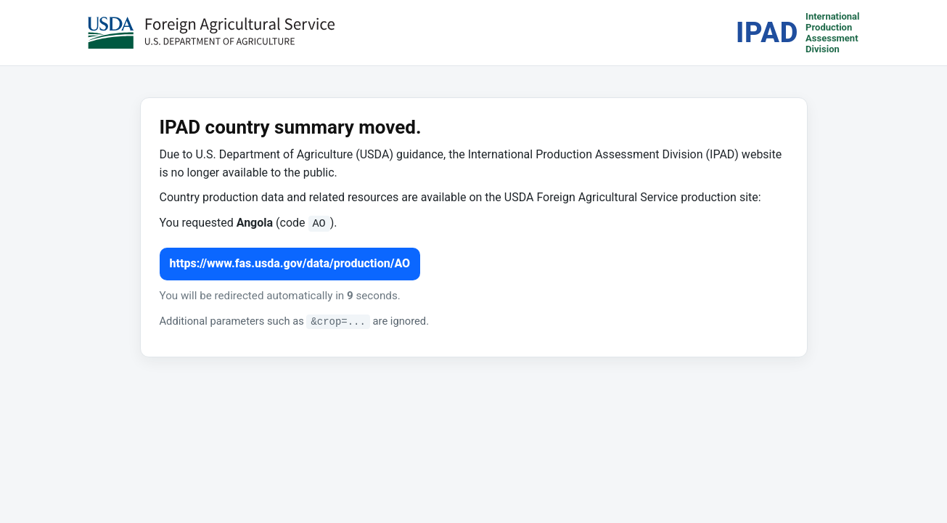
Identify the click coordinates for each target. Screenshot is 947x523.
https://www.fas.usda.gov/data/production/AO (290, 263)
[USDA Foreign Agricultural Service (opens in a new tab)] (211, 33)
